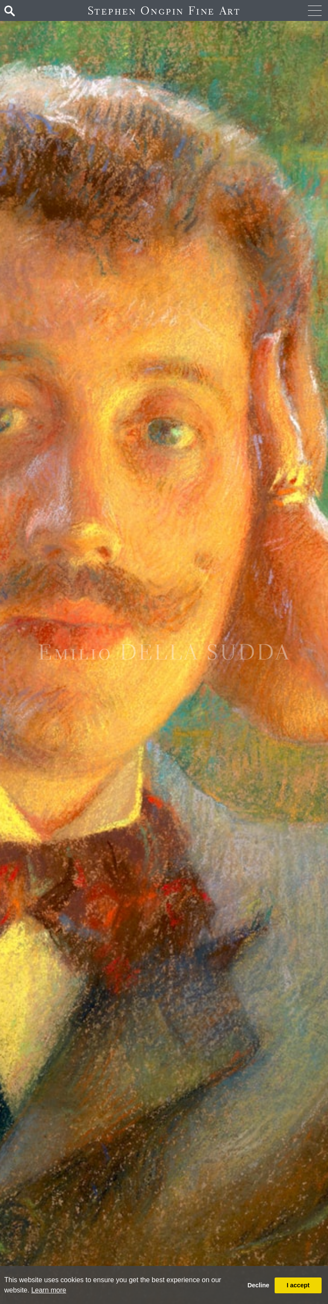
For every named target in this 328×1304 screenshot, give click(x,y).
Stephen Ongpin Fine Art (164, 10)
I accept (298, 1285)
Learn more (48, 1290)
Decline (258, 1285)
